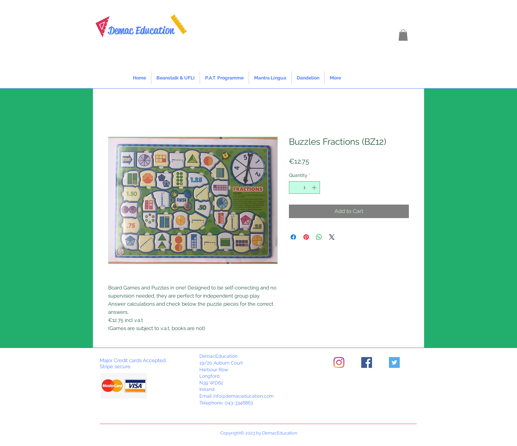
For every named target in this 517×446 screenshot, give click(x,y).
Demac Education (141, 30)
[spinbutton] (304, 187)
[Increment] (315, 187)
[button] (403, 35)
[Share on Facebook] (293, 237)
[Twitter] (394, 362)
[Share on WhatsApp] (319, 237)
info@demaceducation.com (243, 396)
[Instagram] (339, 362)
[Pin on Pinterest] (306, 237)
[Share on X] (332, 237)
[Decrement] (294, 187)
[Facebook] (366, 362)
